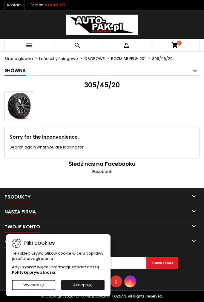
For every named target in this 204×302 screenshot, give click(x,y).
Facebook (102, 171)
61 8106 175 (55, 4)
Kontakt (14, 4)
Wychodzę (33, 285)
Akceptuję (83, 285)
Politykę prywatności (33, 272)
